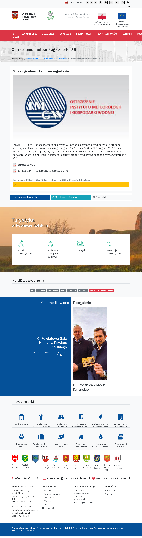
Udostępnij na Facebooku (25, 197)
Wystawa (82, 290)
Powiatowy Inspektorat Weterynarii (21, 446)
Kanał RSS (48, 508)
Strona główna (33, 58)
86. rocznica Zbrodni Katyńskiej (89, 387)
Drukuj (19, 184)
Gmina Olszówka (97, 466)
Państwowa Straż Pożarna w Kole (100, 425)
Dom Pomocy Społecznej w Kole (120, 426)
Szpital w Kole (21, 424)
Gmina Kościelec (87, 466)
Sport (63, 290)
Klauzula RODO (111, 490)
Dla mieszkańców (107, 34)
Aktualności (29, 34)
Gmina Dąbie (35, 466)
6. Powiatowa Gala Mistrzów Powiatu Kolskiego (52, 342)
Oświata (46, 501)
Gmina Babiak (15, 466)
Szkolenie (72, 290)
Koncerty (41, 290)
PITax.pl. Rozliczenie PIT (24, 530)
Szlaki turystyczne (25, 252)
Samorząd (65, 34)
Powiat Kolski (84, 34)
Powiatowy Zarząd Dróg (61, 425)
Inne (32, 290)
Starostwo (48, 34)
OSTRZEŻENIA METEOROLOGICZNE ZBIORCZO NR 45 (42, 171)
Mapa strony (110, 494)
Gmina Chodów (25, 466)
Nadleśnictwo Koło (61, 445)
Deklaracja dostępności (84, 502)
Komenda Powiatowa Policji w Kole (81, 426)
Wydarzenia (48, 497)
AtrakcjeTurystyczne (114, 252)
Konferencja (53, 290)
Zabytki (81, 250)
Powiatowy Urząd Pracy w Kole (41, 445)
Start (16, 35)
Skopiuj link (101, 197)
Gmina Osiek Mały (107, 467)
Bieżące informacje (51, 494)
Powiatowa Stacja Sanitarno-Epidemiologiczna (100, 446)
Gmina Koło (76, 466)
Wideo (45, 504)
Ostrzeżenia (61, 58)
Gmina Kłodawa (56, 466)
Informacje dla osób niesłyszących (82, 497)
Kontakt (127, 34)
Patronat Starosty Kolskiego (101, 290)
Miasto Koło (66, 466)
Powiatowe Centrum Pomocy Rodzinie (41, 426)
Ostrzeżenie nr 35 (26, 165)
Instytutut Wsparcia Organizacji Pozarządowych (85, 528)
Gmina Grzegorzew (47, 466)
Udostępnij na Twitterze (66, 197)
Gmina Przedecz (118, 466)
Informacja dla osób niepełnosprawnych (82, 491)
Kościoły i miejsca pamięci (52, 253)
